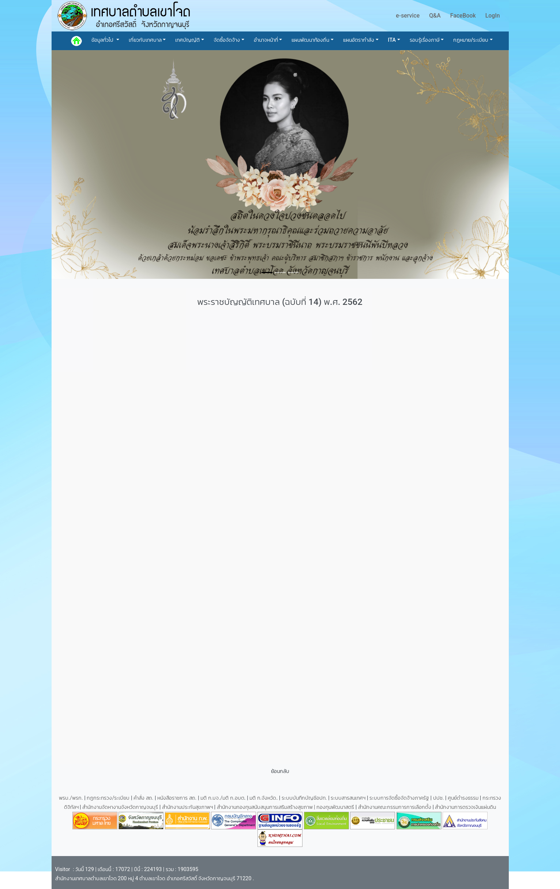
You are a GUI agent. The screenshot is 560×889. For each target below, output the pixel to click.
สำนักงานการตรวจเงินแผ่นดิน (465, 807)
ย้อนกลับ (280, 771)
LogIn (492, 15)
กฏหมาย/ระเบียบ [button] (470, 40)
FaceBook (463, 15)
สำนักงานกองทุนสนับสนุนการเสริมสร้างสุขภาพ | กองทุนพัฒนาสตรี (285, 807)
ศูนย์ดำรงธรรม (464, 798)
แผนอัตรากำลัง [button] (358, 40)
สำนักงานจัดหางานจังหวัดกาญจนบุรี (120, 807)
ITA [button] (392, 40)
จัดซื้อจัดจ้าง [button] (227, 40)
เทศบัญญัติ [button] (187, 40)
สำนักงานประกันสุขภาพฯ (188, 807)
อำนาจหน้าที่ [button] (266, 40)
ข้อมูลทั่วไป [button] (103, 40)
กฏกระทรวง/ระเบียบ (108, 798)
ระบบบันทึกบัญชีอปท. (305, 798)
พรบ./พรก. (71, 798)
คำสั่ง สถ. (143, 798)
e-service (408, 15)
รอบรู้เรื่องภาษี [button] (425, 40)
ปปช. (439, 798)
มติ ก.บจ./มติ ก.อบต (222, 798)
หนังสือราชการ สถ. (176, 798)
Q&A (435, 15)
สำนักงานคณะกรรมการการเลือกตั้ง (394, 807)
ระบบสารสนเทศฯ (349, 798)
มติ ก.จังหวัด (262, 798)
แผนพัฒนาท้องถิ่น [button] (310, 40)
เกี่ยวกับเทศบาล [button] (145, 40)
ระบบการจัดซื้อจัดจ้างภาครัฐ (400, 798)
